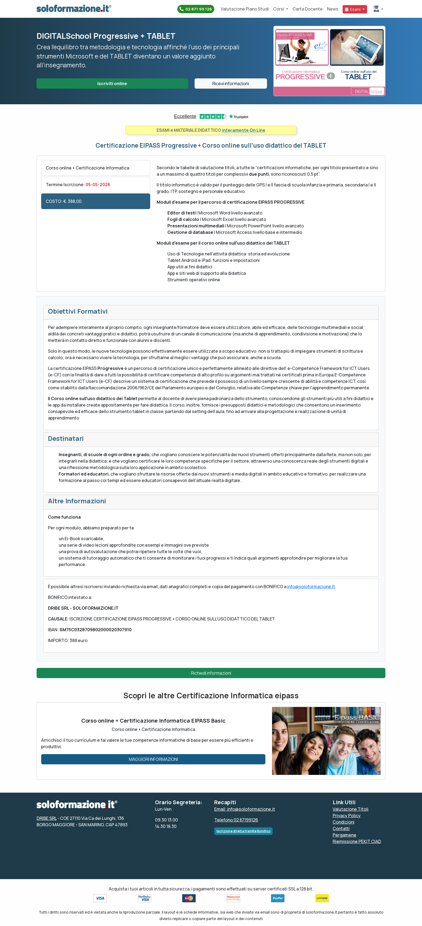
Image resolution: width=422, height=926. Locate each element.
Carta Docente (308, 9)
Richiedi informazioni (211, 673)
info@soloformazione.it (311, 586)
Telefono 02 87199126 (236, 820)
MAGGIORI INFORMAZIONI (153, 759)
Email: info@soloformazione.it (244, 809)
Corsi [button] (279, 9)
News (332, 9)
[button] (378, 9)
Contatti (341, 828)
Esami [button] (353, 9)
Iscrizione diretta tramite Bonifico (243, 831)
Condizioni (343, 822)
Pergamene (344, 835)
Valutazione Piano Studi (245, 9)
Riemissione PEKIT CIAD (357, 841)
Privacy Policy (347, 816)
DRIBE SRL (47, 818)
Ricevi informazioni (230, 83)
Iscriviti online (112, 83)
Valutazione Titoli (350, 809)
